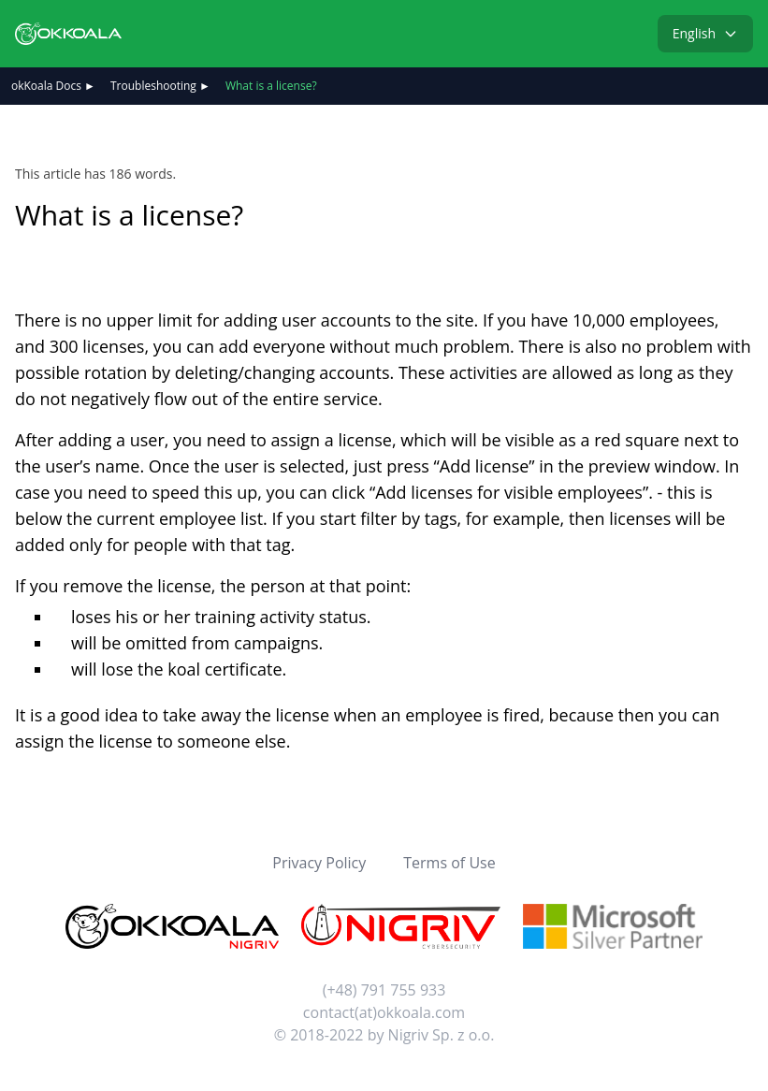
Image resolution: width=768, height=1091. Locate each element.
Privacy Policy (319, 862)
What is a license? (271, 86)
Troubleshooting (153, 86)
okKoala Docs (46, 86)
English (705, 33)
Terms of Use (449, 862)
